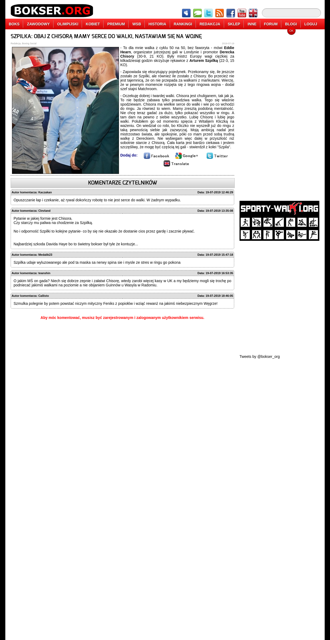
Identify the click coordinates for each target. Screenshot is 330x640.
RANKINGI (183, 24)
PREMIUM (116, 24)
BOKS (14, 24)
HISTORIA (157, 24)
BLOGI (291, 24)
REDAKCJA (210, 24)
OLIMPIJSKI (67, 24)
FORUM (271, 24)
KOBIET (93, 24)
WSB (136, 24)
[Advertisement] (279, 113)
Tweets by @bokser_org (260, 356)
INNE (252, 24)
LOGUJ (310, 24)
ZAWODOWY (38, 24)
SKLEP (234, 24)
